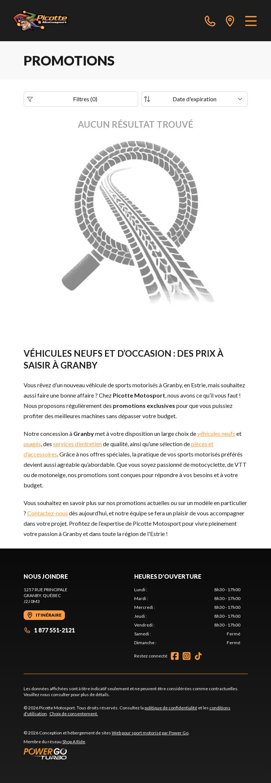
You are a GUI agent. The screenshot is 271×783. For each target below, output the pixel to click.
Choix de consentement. (73, 713)
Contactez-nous (47, 512)
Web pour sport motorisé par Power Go (150, 733)
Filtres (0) (62, 99)
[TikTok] (198, 656)
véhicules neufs (216, 433)
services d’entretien (77, 443)
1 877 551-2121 (49, 630)
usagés (32, 443)
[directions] (230, 20)
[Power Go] (107, 753)
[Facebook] (174, 656)
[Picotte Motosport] (49, 20)
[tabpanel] (187, 616)
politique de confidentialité (171, 707)
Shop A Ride (73, 741)
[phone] (210, 20)
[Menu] (251, 20)
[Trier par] (194, 99)
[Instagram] (186, 656)
